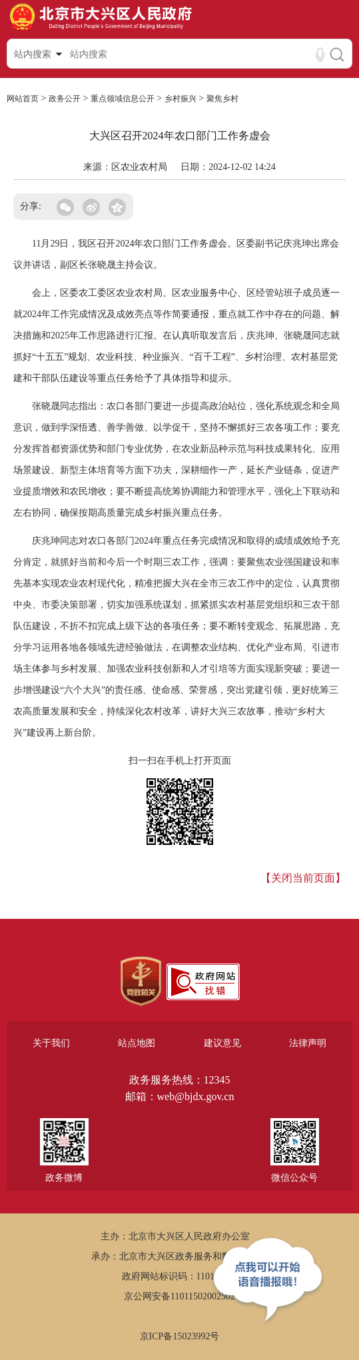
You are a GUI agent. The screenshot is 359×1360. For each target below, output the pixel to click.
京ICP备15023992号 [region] (180, 1336)
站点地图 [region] (136, 1043)
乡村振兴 (180, 98)
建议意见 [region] (222, 1043)
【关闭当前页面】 (303, 878)
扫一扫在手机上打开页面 (180, 761)
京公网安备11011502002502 (179, 1296)
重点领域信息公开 (123, 98)
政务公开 (65, 98)
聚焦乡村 (222, 98)
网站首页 (23, 98)
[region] (141, 981)
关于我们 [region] (51, 1043)
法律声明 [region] (307, 1043)
